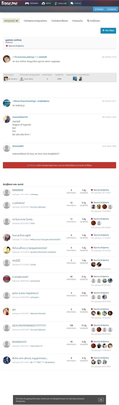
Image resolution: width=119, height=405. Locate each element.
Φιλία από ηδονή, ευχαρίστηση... (30, 358)
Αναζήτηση (93, 20)
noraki (33, 264)
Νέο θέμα (108, 30)
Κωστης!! (38, 207)
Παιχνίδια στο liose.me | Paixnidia (10, 3)
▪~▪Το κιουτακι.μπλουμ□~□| (29, 57)
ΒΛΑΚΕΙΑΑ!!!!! (19, 341)
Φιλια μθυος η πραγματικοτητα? (29, 247)
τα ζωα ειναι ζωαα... (23, 219)
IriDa (33, 223)
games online (13, 40)
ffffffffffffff (17, 190)
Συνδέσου (31, 165)
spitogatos (35, 297)
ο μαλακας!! (18, 202)
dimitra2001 (18, 146)
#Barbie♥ (38, 313)
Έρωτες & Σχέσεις (15, 46)
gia (13, 309)
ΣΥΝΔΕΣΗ (111, 9)
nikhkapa (34, 194)
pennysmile (35, 281)
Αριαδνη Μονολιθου (43, 252)
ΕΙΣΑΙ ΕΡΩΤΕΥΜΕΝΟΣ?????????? (29, 325)
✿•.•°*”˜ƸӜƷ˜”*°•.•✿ (43, 362)
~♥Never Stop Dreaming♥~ (30, 101)
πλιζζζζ (16, 260)
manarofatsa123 (20, 117)
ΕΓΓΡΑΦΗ (99, 9)
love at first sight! (21, 235)
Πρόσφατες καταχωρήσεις (35, 20)
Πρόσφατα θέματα (59, 20)
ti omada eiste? (20, 276)
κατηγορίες (11, 20)
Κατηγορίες (77, 20)
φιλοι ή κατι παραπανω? (25, 293)
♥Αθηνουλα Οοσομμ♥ (45, 239)
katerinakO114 (36, 346)
